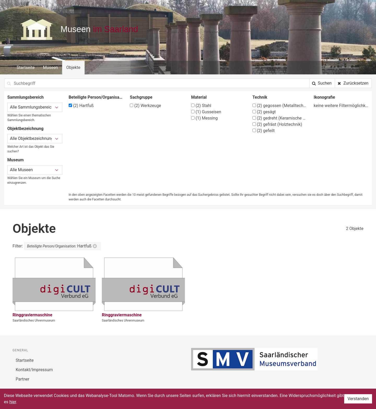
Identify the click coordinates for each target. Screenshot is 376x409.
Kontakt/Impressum (34, 369)
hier (12, 401)
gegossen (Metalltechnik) (280, 105)
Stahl (201, 105)
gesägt (264, 111)
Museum (15, 159)
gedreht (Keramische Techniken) (280, 118)
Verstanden (358, 398)
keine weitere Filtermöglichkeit (341, 105)
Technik (259, 97)
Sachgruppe (141, 97)
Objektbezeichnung (25, 128)
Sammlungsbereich (25, 97)
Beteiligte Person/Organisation (96, 97)
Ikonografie (324, 97)
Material (199, 97)
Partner (23, 379)
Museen (50, 67)
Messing (204, 118)
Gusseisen (206, 111)
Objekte (73, 67)
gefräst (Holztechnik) (277, 124)
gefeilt (263, 130)
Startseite (26, 67)
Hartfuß (81, 105)
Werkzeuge (145, 105)
